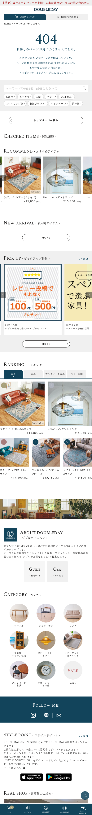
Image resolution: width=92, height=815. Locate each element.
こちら (18, 666)
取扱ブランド (37, 103)
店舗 (38, 97)
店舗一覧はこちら (46, 753)
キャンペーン (58, 103)
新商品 (9, 97)
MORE (46, 237)
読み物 (76, 103)
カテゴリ (25, 97)
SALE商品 (66, 97)
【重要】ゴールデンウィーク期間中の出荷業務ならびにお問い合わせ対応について (46, 3)
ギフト (51, 97)
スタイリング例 (14, 103)
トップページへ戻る (46, 120)
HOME (7, 23)
